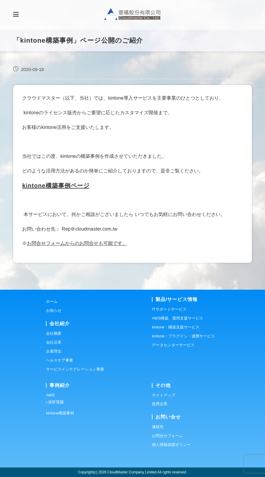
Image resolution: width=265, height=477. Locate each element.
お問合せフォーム (167, 435)
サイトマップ (163, 395)
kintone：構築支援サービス (175, 327)
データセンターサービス (173, 345)
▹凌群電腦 (55, 402)
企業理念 (53, 351)
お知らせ (53, 310)
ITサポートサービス (169, 309)
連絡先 (158, 426)
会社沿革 (53, 342)
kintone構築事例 (60, 413)
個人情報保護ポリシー (171, 444)
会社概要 (53, 333)
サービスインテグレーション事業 (75, 369)
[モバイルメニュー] (16, 14)
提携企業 (159, 404)
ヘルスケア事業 (59, 360)
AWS (50, 395)
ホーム (52, 301)
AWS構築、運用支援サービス (177, 318)
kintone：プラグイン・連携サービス (183, 336)
